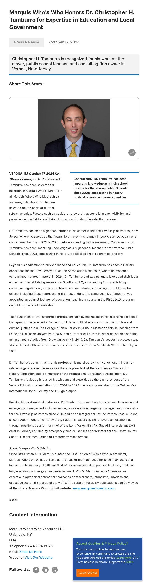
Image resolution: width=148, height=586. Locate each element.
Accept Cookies (88, 572)
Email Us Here (31, 552)
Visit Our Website (38, 557)
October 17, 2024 (64, 42)
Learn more (124, 557)
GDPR (129, 562)
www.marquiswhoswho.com (94, 488)
